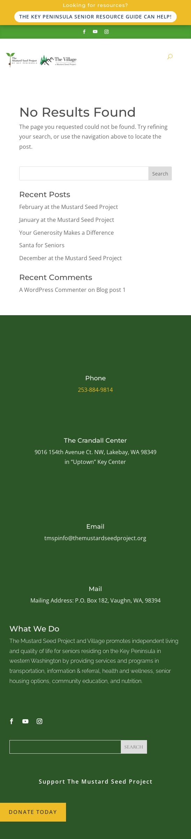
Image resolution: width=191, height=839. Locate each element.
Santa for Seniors (42, 245)
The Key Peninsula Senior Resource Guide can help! (95, 16)
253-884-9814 (95, 390)
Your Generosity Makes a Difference (66, 232)
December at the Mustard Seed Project (70, 258)
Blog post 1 (111, 290)
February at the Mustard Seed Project (68, 207)
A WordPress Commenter (53, 290)
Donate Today (33, 811)
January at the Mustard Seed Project (66, 220)
